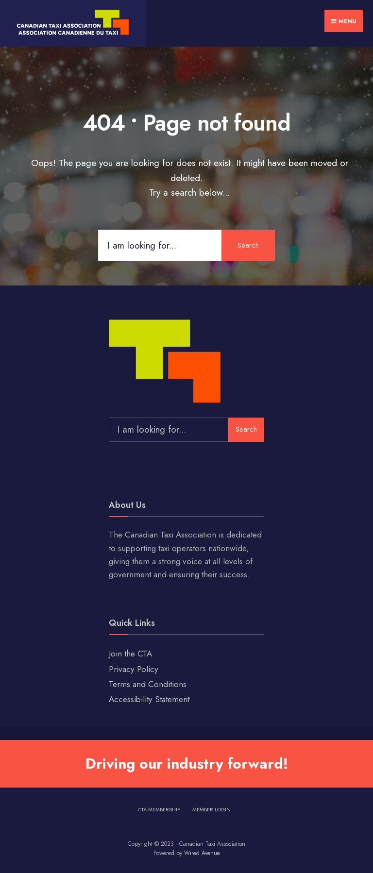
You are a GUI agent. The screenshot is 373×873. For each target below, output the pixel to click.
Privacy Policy (133, 669)
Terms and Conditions (147, 684)
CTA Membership (159, 809)
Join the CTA (130, 653)
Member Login (211, 809)
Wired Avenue (202, 853)
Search (248, 245)
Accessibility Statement (149, 699)
